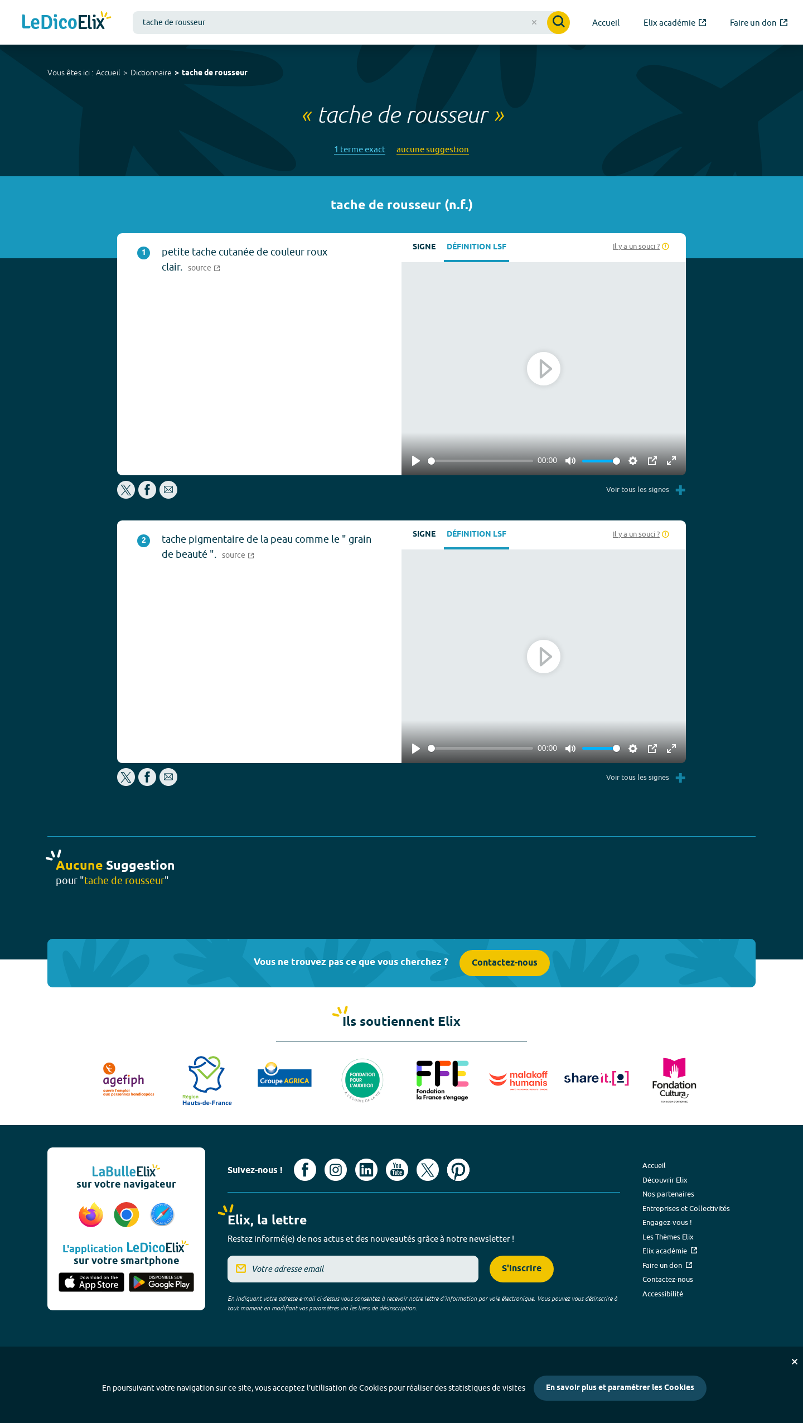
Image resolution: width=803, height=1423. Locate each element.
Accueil (108, 72)
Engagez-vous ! (667, 1222)
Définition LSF (476, 247)
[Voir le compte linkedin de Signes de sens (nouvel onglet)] (366, 1170)
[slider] (480, 461)
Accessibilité (662, 1293)
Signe (424, 247)
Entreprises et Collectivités (686, 1208)
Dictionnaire (151, 72)
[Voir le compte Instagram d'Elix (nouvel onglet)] (336, 1170)
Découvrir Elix (665, 1179)
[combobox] (351, 22)
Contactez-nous (505, 963)
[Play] (416, 461)
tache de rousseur (215, 73)
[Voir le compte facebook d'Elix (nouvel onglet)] (305, 1170)
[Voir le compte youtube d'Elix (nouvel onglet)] (397, 1170)
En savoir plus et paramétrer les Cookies (620, 1388)
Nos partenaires (668, 1193)
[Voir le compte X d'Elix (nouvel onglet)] (428, 1170)
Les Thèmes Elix (668, 1236)
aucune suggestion (432, 149)
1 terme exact (359, 149)
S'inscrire (521, 1269)
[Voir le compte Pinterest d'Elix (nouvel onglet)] (458, 1170)
